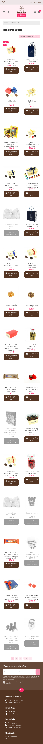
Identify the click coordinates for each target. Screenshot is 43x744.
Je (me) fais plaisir (11, 70)
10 (26, 658)
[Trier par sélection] (26, 36)
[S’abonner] (38, 672)
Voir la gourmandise (11, 233)
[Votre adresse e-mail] (19, 672)
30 (37, 37)
